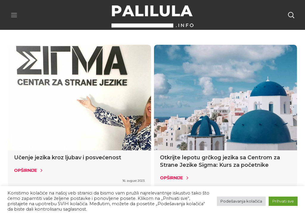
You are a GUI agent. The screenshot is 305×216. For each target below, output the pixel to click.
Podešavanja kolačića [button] (241, 201)
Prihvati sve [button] (283, 201)
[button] (291, 15)
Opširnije (25, 170)
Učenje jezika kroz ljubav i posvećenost (67, 157)
